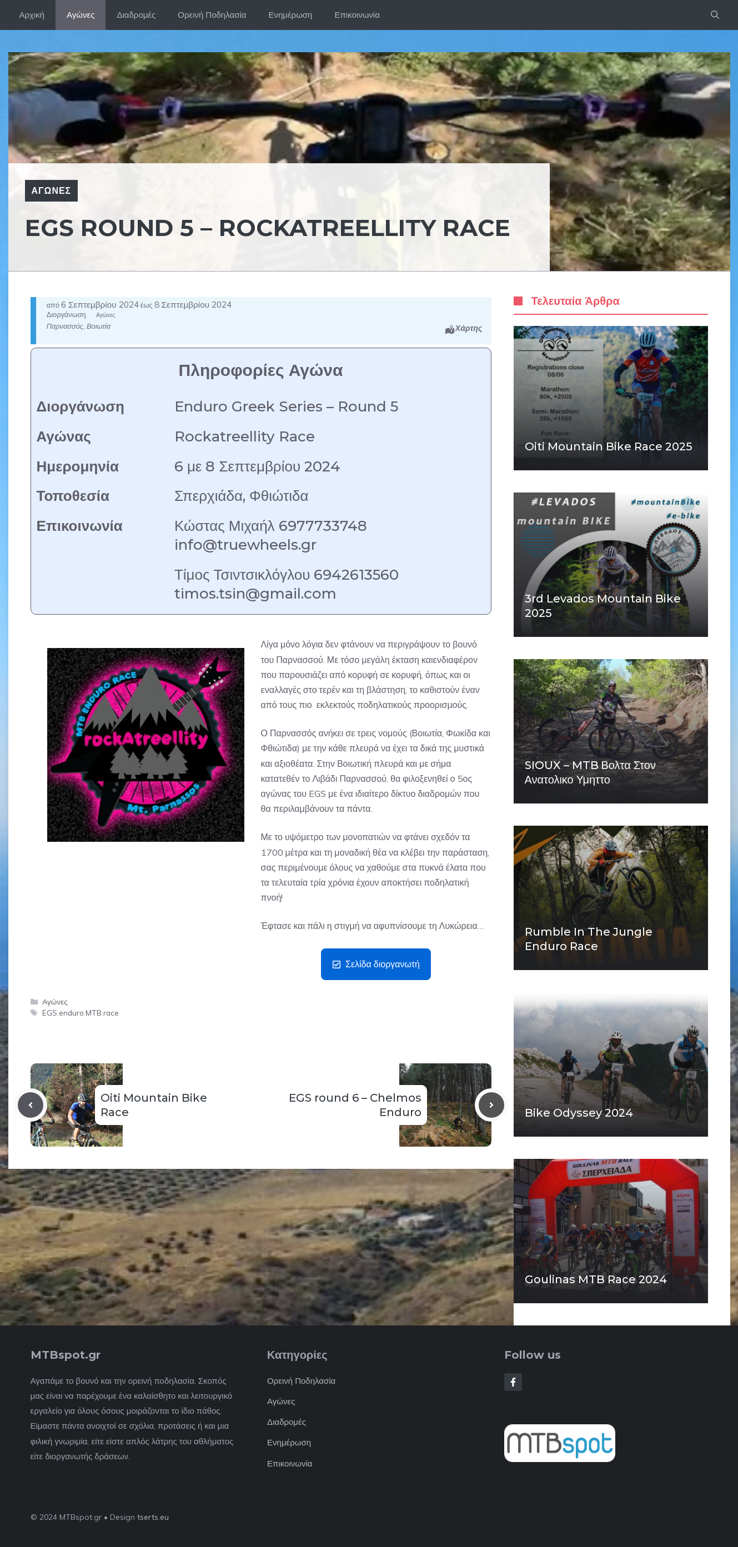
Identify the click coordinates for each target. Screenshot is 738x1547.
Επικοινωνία (356, 14)
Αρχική (32, 14)
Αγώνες (80, 14)
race (111, 1012)
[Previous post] (30, 1105)
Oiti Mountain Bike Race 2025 (608, 446)
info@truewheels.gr (245, 545)
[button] (715, 15)
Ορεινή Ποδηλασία (212, 14)
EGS (49, 1012)
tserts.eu (153, 1517)
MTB (94, 1012)
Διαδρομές (136, 14)
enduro (71, 1012)
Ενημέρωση (290, 14)
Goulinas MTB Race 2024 (596, 1279)
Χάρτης (469, 328)
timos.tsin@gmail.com (255, 593)
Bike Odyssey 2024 (579, 1112)
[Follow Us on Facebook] (513, 1382)
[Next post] (491, 1105)
